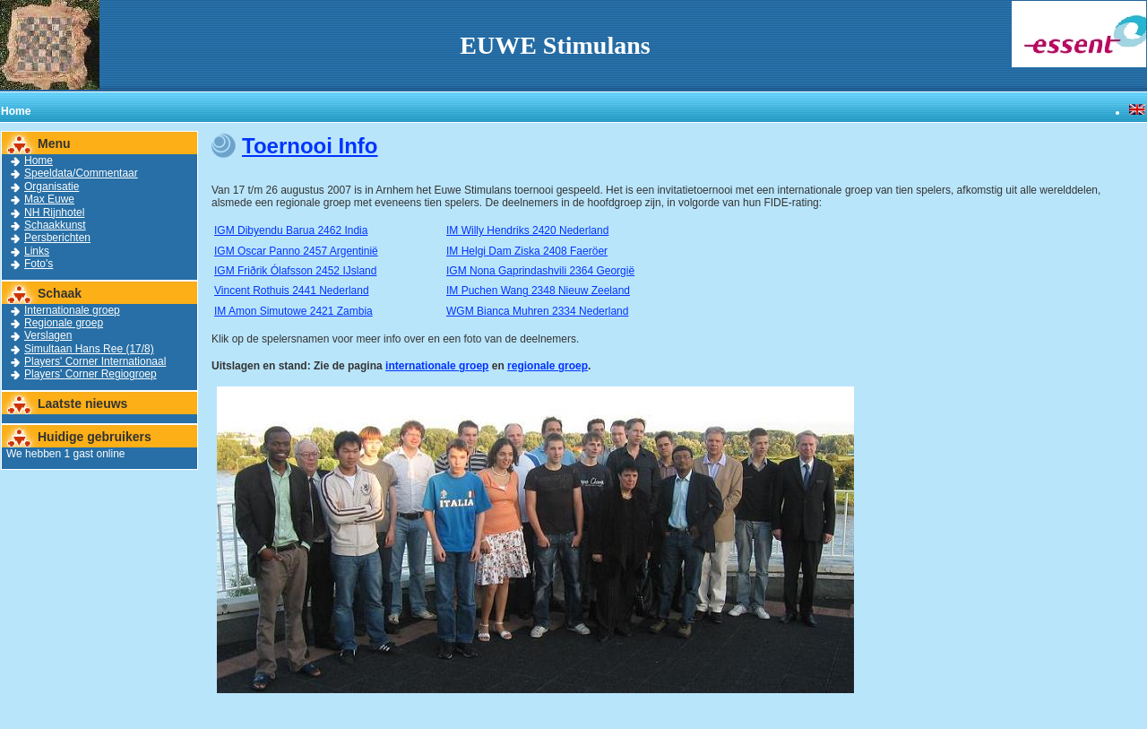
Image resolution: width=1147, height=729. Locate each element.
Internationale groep (72, 310)
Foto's (38, 263)
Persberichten (57, 237)
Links (36, 251)
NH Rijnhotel (54, 212)
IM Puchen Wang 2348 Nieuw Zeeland (538, 290)
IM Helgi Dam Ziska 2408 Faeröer (527, 251)
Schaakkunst (55, 225)
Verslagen (48, 335)
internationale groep (436, 366)
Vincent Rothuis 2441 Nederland (291, 290)
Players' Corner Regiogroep (90, 374)
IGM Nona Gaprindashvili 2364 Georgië (540, 271)
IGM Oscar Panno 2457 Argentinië (296, 251)
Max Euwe (49, 199)
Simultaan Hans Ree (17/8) (89, 349)
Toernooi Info (310, 146)
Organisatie (51, 186)
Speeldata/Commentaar (81, 173)
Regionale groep (63, 323)
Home (38, 160)
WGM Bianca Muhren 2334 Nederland (537, 311)
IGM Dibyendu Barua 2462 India (290, 230)
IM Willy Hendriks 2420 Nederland (527, 230)
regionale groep (547, 366)
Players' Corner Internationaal (95, 361)
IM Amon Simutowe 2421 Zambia (293, 311)
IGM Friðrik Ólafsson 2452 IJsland (295, 271)
